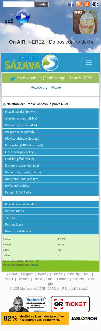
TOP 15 (10, 218)
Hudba (58, 274)
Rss (91, 279)
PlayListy (73, 274)
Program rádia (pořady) (20, 132)
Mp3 (87, 274)
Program (27, 274)
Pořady (43, 274)
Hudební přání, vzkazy (19, 159)
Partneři (63, 279)
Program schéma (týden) (21, 125)
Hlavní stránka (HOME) (21, 112)
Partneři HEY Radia (18, 192)
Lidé (50, 279)
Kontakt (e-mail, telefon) (21, 204)
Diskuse (24, 279)
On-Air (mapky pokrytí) (20, 152)
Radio (38, 279)
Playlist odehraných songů (22, 138)
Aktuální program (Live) (21, 118)
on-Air (9, 279)
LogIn (49, 284)
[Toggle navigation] (88, 62)
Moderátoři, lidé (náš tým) (22, 179)
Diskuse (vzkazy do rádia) (22, 165)
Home (13, 274)
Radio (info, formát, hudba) (23, 172)
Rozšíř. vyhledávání (18, 231)
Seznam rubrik (14, 211)
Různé (56, 87)
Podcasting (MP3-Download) (24, 145)
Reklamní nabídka (17, 186)
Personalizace (14, 224)
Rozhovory (39, 87)
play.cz (34, 264)
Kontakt (79, 279)
